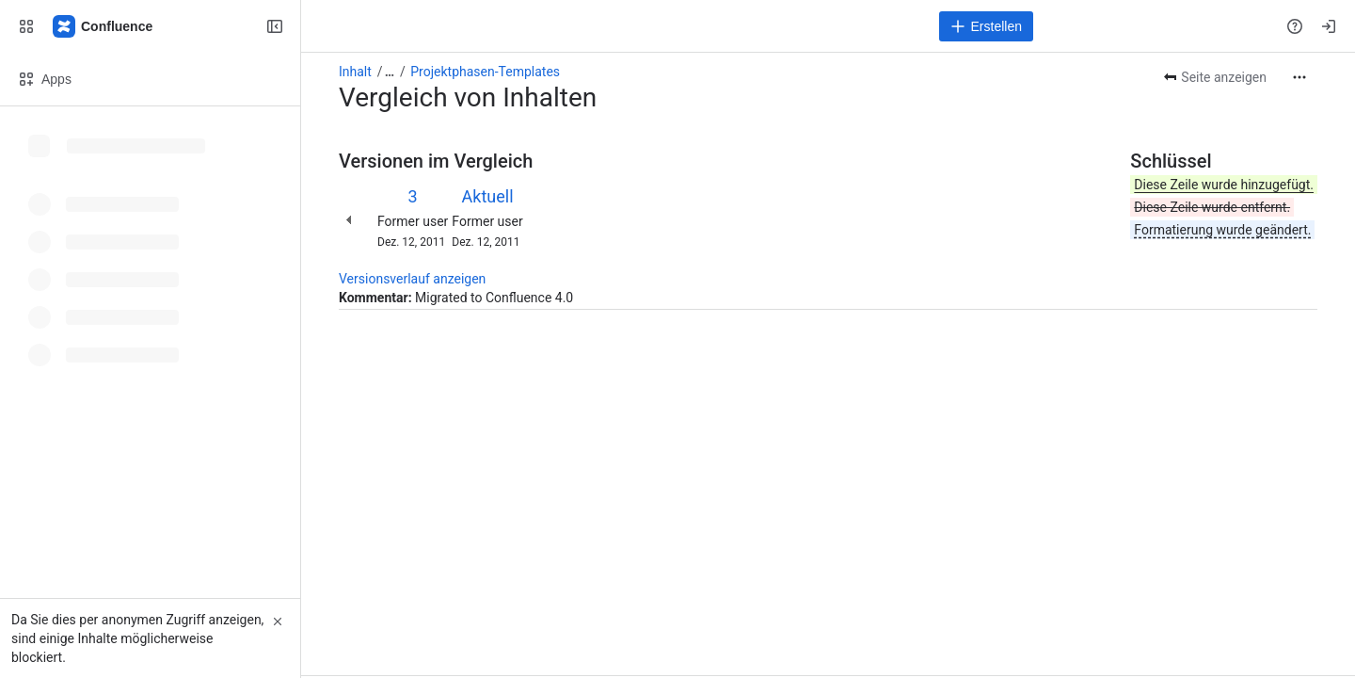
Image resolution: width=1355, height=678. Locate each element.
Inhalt (355, 71)
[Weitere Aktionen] (1299, 77)
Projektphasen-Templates (485, 71)
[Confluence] (103, 26)
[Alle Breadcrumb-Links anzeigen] (389, 71)
